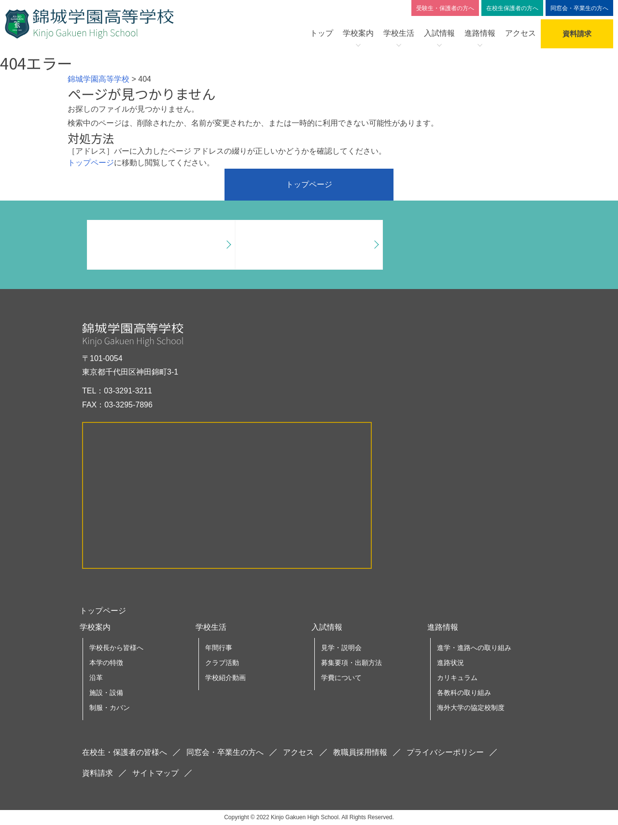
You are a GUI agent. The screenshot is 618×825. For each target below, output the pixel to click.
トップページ (91, 163)
